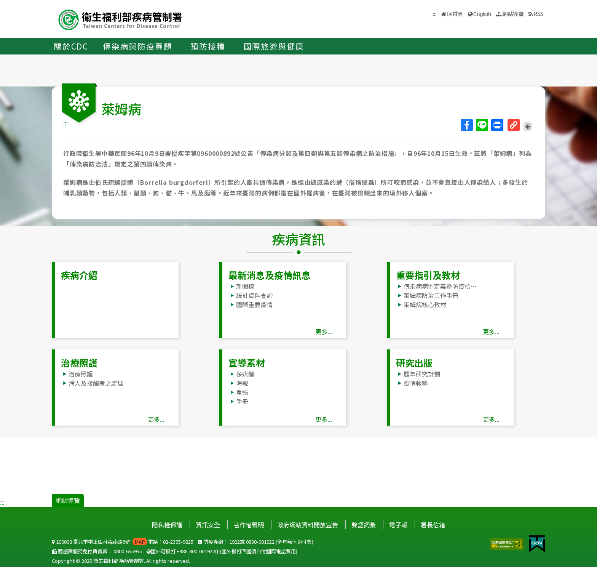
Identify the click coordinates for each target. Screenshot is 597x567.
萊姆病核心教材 (425, 304)
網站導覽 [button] (513, 14)
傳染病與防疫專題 (137, 46)
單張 (242, 392)
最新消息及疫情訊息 (269, 275)
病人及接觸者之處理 (96, 383)
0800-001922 (260, 541)
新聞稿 (245, 286)
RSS (538, 14)
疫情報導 (416, 383)
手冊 (242, 401)
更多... (323, 331)
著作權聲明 (248, 524)
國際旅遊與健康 (274, 46)
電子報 (398, 524)
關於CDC (71, 46)
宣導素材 (246, 362)
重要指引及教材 (428, 275)
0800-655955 (127, 551)
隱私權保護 (167, 524)
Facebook (466, 125)
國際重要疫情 (254, 304)
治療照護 (79, 362)
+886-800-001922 (196, 551)
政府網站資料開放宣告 (307, 524)
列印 (496, 125)
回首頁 (455, 14)
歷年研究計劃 (422, 374)
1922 (234, 541)
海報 (242, 383)
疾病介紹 (79, 275)
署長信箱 (433, 524)
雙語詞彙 (363, 524)
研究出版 (414, 362)
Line (481, 125)
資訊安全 (208, 524)
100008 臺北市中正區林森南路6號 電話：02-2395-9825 (122, 541)
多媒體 (245, 374)
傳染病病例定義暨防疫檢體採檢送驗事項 (442, 286)
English (482, 14)
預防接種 (207, 46)
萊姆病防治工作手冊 (431, 295)
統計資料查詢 (254, 295)
